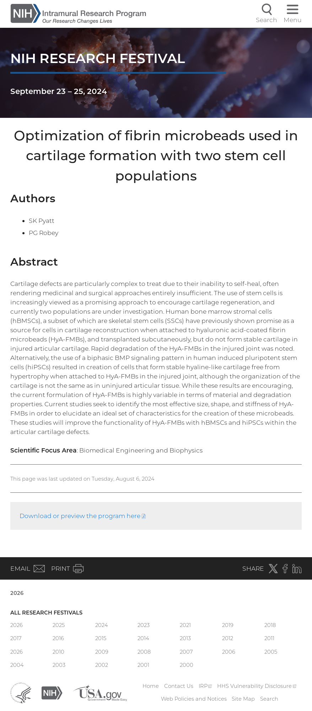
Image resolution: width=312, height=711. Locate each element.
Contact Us (178, 686)
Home (150, 686)
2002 (101, 665)
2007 (186, 652)
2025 (59, 625)
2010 (58, 652)
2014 (143, 638)
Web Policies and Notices (194, 699)
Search (269, 699)
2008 (144, 652)
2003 (59, 665)
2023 (144, 625)
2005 (270, 652)
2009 (101, 652)
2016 (58, 638)
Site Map (243, 699)
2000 (186, 665)
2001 (143, 665)
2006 (228, 652)
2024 (101, 625)
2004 (17, 665)
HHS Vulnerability (256, 686)
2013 (185, 638)
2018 (270, 625)
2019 (227, 625)
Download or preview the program (82, 515)
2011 (269, 638)
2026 (16, 593)
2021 (185, 625)
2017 (16, 638)
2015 (100, 638)
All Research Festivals (46, 613)
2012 (227, 638)
